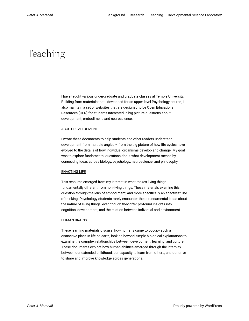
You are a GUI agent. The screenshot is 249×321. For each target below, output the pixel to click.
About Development (79, 129)
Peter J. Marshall (40, 15)
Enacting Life (73, 172)
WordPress (213, 306)
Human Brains (74, 220)
